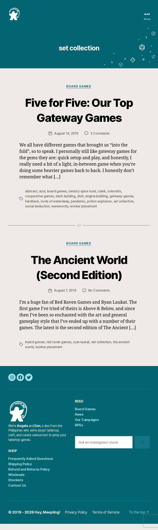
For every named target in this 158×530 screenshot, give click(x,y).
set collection (125, 208)
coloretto (116, 198)
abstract (31, 198)
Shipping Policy (20, 470)
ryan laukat (82, 348)
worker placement (84, 212)
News (79, 421)
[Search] (142, 448)
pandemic (79, 208)
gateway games (123, 203)
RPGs (79, 431)
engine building (98, 203)
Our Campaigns (87, 426)
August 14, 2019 (66, 140)
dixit (81, 203)
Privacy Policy (77, 518)
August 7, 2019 (65, 297)
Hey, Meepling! (48, 518)
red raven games (59, 348)
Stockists (15, 486)
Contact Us (17, 492)
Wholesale (16, 481)
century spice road (83, 198)
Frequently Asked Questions (30, 465)
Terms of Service (108, 518)
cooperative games (40, 203)
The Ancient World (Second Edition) (79, 273)
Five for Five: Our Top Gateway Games (79, 116)
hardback (32, 208)
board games (57, 198)
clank (103, 198)
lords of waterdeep (55, 208)
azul (42, 198)
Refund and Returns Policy (29, 476)
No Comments (99, 297)
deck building (66, 203)
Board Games (79, 93)
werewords (60, 212)
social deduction (37, 212)
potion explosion (101, 208)
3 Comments (100, 140)
